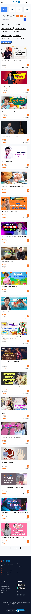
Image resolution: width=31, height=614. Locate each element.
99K (12, 9)
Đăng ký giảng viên (5, 584)
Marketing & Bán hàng (7, 28)
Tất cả (4, 9)
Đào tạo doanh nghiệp (5, 588)
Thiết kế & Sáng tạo (20, 28)
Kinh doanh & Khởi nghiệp (14, 24)
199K (19, 9)
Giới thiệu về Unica (20, 566)
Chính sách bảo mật (21, 576)
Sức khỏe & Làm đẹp (7, 38)
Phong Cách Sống (6, 42)
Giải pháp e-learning (5, 586)
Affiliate (2, 592)
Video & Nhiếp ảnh (6, 31)
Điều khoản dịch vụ (20, 574)
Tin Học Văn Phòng (6, 35)
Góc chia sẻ (19, 572)
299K (26, 9)
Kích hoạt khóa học (21, 570)
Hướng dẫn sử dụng (21, 568)
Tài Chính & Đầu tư (19, 38)
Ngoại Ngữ (16, 31)
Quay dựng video (4, 590)
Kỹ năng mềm (17, 35)
